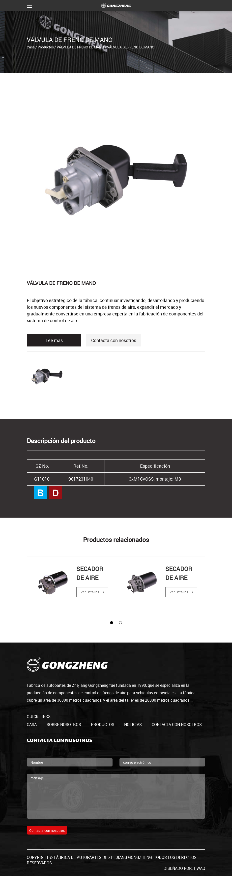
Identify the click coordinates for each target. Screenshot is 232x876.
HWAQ (199, 868)
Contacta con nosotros (113, 340)
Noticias (133, 724)
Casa (31, 46)
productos (102, 724)
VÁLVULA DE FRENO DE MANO (80, 46)
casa (32, 724)
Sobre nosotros (64, 724)
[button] (111, 622)
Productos (46, 46)
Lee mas (54, 340)
